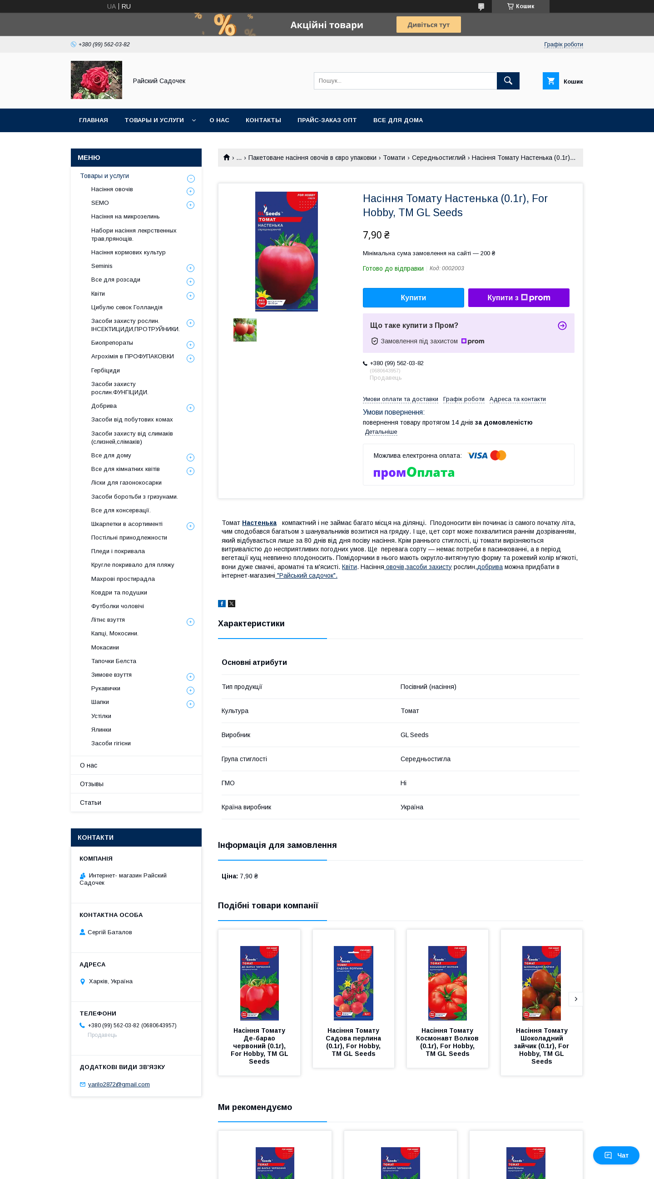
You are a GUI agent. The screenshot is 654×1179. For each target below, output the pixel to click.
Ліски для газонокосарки (126, 482)
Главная (93, 120)
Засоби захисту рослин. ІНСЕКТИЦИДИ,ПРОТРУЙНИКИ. (135, 324)
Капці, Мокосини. (115, 633)
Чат (616, 1155)
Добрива (104, 405)
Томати (394, 157)
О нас (219, 120)
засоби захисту (429, 566)
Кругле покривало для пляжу (132, 564)
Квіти (349, 566)
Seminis (102, 266)
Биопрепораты (112, 342)
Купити (413, 298)
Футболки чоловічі (117, 606)
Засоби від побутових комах (132, 419)
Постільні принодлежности (129, 537)
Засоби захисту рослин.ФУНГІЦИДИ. (120, 388)
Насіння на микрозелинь (125, 216)
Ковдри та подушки (119, 592)
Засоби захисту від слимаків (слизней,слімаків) (132, 437)
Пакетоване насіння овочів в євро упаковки (312, 157)
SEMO (100, 202)
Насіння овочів (112, 189)
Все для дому (111, 455)
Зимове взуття (111, 674)
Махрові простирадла (123, 578)
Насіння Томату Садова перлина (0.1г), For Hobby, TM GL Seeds (354, 1042)
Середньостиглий (439, 157)
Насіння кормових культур (128, 252)
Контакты (263, 120)
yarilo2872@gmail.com (119, 1084)
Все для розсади (115, 279)
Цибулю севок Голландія (127, 307)
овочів (394, 566)
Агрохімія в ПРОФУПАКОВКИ (132, 356)
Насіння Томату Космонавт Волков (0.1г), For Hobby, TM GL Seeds (448, 1042)
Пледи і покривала (118, 551)
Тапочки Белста (113, 661)
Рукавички (105, 688)
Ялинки (101, 729)
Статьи (90, 802)
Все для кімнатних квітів (125, 469)
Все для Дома (398, 120)
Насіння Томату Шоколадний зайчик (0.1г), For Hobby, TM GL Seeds (542, 1046)
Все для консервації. (121, 510)
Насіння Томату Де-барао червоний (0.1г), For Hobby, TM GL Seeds (260, 1046)
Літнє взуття (108, 619)
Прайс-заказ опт (327, 120)
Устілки (101, 716)
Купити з (518, 298)
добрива (490, 566)
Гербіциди (105, 370)
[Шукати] (508, 80)
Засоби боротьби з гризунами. (134, 496)
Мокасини (105, 647)
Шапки (100, 701)
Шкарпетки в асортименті (127, 523)
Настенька (259, 522)
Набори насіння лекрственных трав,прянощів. (134, 234)
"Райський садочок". (306, 575)
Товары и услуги (154, 120)
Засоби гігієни (111, 743)
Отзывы (92, 784)
